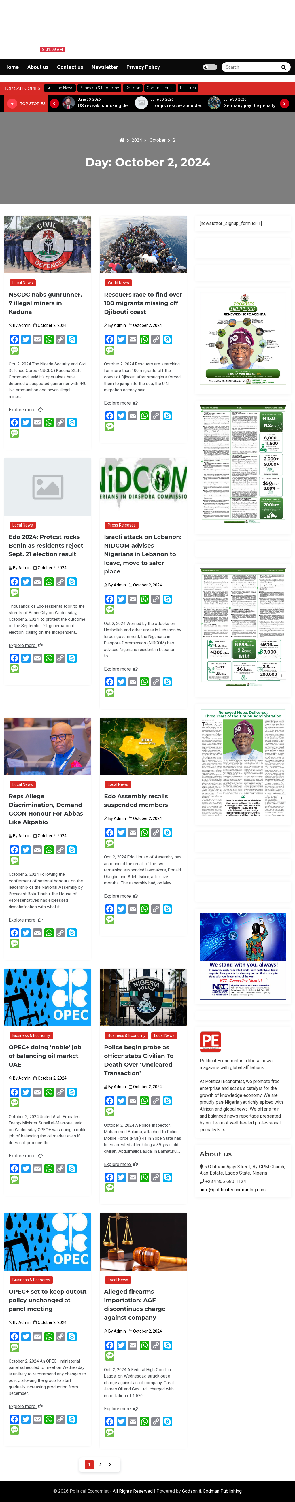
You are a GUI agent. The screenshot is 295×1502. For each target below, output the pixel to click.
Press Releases (122, 525)
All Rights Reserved (133, 1491)
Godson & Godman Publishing (212, 1491)
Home (11, 67)
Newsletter (105, 67)
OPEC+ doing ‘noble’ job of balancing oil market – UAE (47, 1056)
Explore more (26, 409)
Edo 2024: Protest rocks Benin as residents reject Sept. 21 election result (46, 545)
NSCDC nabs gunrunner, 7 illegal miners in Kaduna (45, 303)
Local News (22, 282)
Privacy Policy (143, 67)
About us (37, 67)
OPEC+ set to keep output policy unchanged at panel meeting (48, 1300)
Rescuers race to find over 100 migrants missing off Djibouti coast (143, 303)
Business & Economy (31, 1035)
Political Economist (33, 19)
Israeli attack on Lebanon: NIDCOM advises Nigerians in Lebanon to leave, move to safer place (142, 554)
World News (118, 282)
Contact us (70, 67)
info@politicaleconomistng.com (233, 1189)
